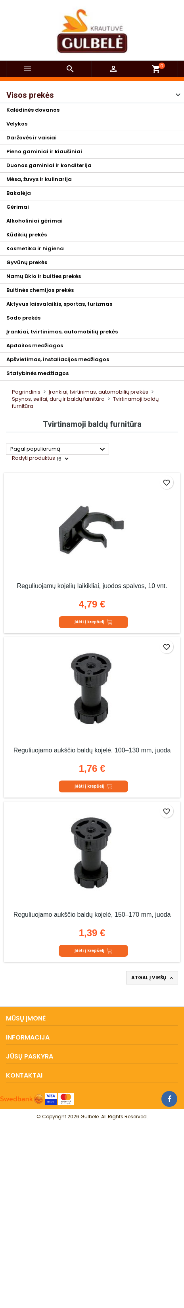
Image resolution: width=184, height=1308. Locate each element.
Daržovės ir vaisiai (31, 137)
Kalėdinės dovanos (32, 110)
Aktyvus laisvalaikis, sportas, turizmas (59, 304)
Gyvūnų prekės (26, 262)
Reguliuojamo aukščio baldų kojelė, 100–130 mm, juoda (92, 750)
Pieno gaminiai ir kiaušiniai (44, 151)
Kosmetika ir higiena (35, 248)
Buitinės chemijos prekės (40, 290)
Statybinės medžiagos (37, 373)
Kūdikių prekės (26, 234)
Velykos (16, 124)
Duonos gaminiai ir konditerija (49, 165)
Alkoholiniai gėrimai (34, 221)
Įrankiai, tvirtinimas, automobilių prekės (62, 331)
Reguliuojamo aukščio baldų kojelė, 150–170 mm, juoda (92, 914)
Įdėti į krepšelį (93, 622)
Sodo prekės (23, 318)
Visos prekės (30, 95)
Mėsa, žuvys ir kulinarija (39, 179)
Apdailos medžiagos (34, 345)
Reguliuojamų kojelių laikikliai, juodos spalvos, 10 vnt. (92, 586)
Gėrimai (17, 207)
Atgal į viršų (152, 977)
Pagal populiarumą (58, 449)
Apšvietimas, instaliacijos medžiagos (57, 359)
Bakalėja (18, 193)
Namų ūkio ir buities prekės (43, 276)
